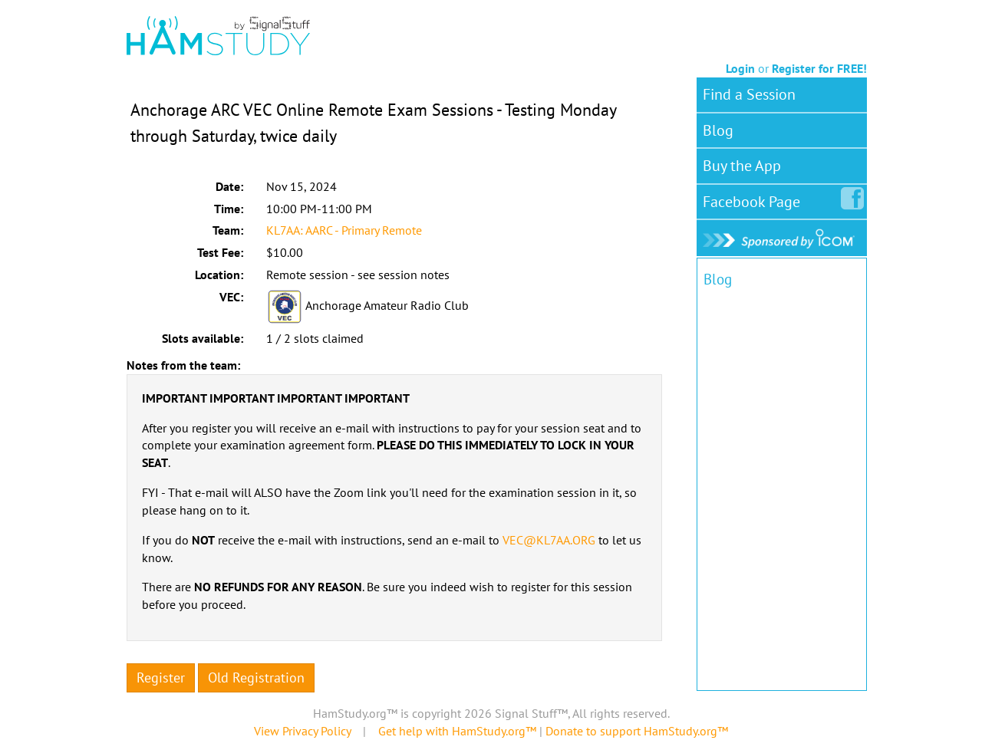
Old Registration (256, 677)
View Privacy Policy (302, 730)
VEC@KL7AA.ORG (549, 540)
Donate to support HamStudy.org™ (636, 730)
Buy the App (742, 166)
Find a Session (749, 94)
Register (161, 677)
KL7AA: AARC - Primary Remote (344, 230)
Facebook (754, 198)
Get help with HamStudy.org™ (457, 730)
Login (740, 68)
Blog (718, 130)
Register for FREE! (819, 68)
